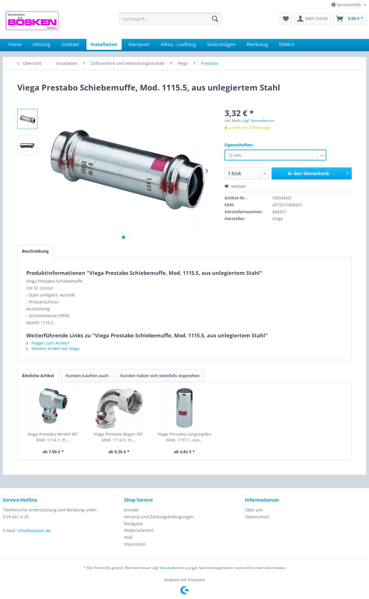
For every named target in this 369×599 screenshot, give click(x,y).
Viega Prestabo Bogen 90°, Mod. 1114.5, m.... (119, 437)
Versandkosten (172, 567)
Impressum (135, 544)
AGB (128, 537)
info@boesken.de (34, 530)
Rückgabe (133, 523)
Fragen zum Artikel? (47, 343)
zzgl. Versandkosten (258, 120)
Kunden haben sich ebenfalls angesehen (159, 375)
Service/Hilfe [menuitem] (347, 4)
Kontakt (131, 510)
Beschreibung (35, 251)
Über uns (254, 510)
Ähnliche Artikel (38, 375)
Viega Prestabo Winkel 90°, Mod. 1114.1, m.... (53, 437)
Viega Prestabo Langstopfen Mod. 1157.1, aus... (184, 437)
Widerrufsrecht (138, 530)
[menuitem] (170, 18)
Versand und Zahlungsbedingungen (159, 516)
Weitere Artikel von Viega (53, 348)
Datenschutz (257, 516)
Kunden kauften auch (87, 375)
